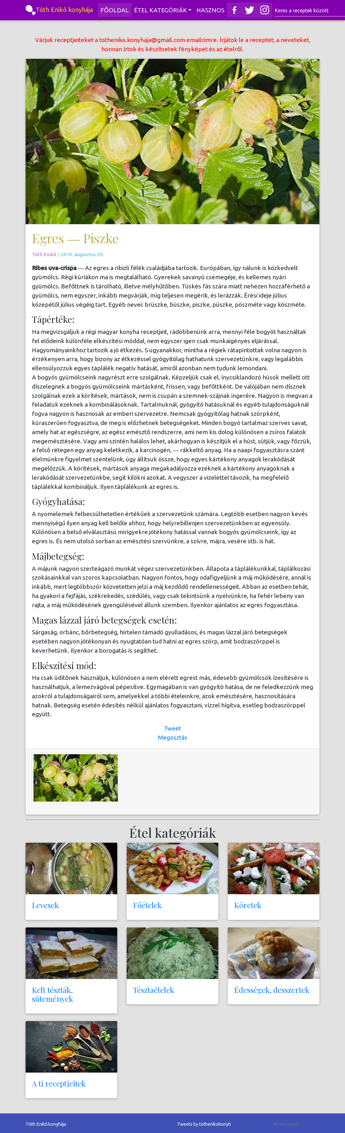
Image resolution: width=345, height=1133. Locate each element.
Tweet (172, 728)
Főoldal (115, 9)
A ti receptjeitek (59, 1083)
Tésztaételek (153, 990)
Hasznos (210, 10)
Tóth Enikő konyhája (59, 10)
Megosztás (172, 737)
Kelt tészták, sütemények (52, 994)
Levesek (45, 905)
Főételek (147, 905)
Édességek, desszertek (271, 990)
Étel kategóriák (160, 10)
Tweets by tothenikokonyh (204, 1124)
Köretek (247, 905)
